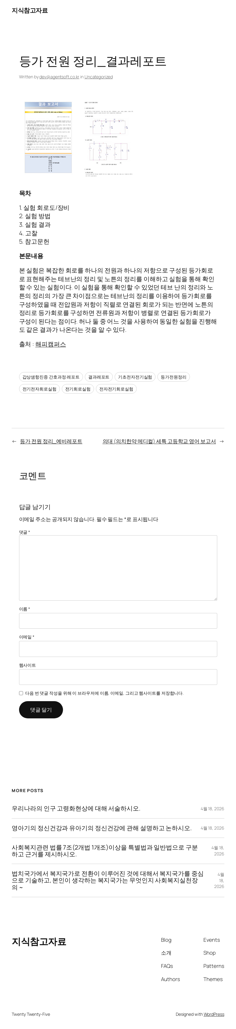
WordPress (214, 1014)
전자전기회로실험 (116, 389)
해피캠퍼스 (50, 344)
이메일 (27, 637)
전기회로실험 (78, 389)
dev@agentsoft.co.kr (59, 77)
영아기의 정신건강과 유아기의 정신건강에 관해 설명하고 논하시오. (102, 828)
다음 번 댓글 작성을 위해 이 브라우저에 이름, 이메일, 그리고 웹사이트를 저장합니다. (104, 693)
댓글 (24, 532)
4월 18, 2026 (212, 808)
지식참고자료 (30, 10)
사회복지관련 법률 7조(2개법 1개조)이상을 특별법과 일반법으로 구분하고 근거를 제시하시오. (105, 851)
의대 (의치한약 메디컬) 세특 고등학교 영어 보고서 (159, 441)
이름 (24, 609)
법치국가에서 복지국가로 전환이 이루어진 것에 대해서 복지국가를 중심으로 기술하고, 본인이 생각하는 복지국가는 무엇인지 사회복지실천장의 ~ (107, 880)
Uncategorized (99, 77)
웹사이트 (27, 665)
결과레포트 (99, 377)
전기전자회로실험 (39, 389)
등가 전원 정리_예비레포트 (51, 441)
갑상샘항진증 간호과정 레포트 (51, 377)
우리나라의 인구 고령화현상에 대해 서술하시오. (76, 808)
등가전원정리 (173, 377)
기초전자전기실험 (135, 377)
